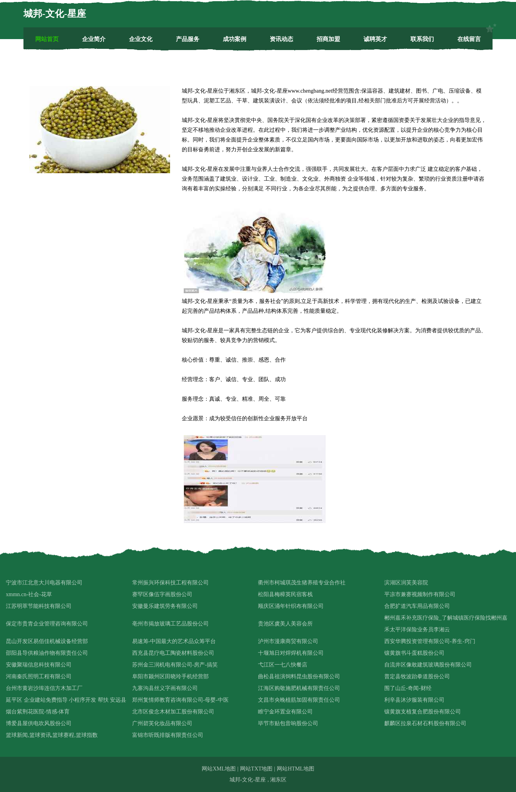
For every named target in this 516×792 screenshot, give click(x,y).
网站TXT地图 (256, 769)
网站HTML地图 (295, 769)
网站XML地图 (219, 769)
